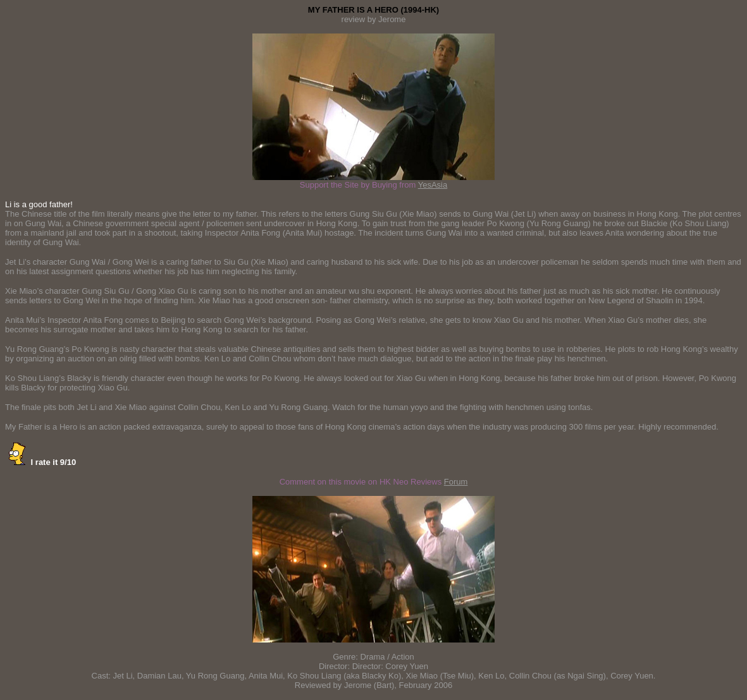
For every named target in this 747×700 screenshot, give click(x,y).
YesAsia (433, 185)
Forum (456, 481)
